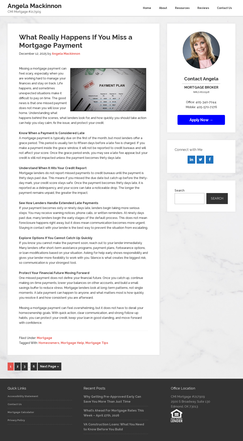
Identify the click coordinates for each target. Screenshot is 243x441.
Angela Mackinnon (35, 5)
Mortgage (44, 338)
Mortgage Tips (96, 343)
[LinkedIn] (191, 160)
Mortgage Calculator (21, 411)
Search (180, 190)
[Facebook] (209, 160)
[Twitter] (200, 160)
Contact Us (15, 403)
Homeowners (49, 343)
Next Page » (49, 366)
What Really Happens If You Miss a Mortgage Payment (75, 41)
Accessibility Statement (23, 395)
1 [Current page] (10, 366)
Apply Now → (201, 120)
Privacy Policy (16, 419)
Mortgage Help (72, 343)
